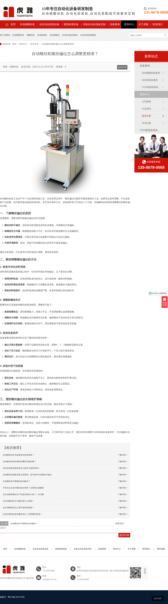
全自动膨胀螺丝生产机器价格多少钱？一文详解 (23, 494)
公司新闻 (146, 101)
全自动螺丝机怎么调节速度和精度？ (18, 507)
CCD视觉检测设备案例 (152, 87)
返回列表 (122, 67)
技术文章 (34, 44)
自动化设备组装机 (70, 35)
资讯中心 (129, 24)
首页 (13, 24)
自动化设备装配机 (88, 35)
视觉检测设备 (71, 24)
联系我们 (158, 24)
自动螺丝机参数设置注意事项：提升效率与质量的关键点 (27, 475)
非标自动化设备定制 (94, 24)
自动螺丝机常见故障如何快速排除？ (18, 455)
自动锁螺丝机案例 (151, 73)
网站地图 (161, 549)
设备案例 (115, 24)
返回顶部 (158, 598)
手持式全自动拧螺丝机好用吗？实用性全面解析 (23, 488)
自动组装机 (42, 35)
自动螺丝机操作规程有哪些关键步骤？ (19, 461)
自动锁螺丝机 (27, 24)
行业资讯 (146, 109)
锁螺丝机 (31, 35)
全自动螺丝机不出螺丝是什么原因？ (18, 501)
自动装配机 (55, 35)
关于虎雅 (143, 24)
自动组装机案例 (150, 80)
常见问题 (146, 123)
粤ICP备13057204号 (16, 597)
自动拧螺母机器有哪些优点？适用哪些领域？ (22, 514)
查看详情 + (120, 523)
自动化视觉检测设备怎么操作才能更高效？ (21, 468)
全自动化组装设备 (49, 24)
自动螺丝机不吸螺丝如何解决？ (16, 481)
